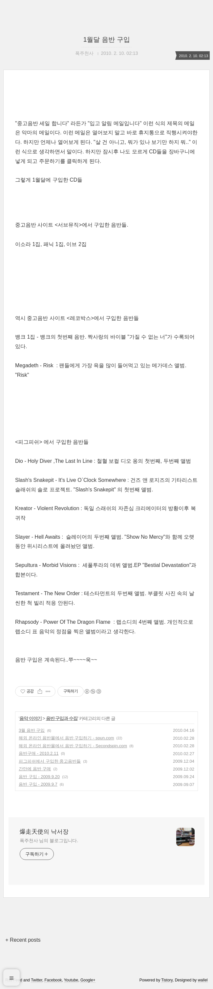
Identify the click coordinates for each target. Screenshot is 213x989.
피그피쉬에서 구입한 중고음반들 (50, 761)
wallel (203, 980)
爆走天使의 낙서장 (44, 831)
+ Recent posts (22, 940)
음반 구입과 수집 (62, 718)
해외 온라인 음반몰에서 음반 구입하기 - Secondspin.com (73, 745)
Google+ (88, 980)
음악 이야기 (30, 718)
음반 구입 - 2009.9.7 (38, 784)
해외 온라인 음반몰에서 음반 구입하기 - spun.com (66, 737)
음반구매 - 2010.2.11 (38, 753)
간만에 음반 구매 (35, 768)
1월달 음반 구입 (106, 39)
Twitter (36, 980)
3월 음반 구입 (32, 730)
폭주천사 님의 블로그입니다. (49, 840)
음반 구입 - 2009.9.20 (39, 776)
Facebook (53, 980)
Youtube (71, 980)
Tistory (167, 980)
